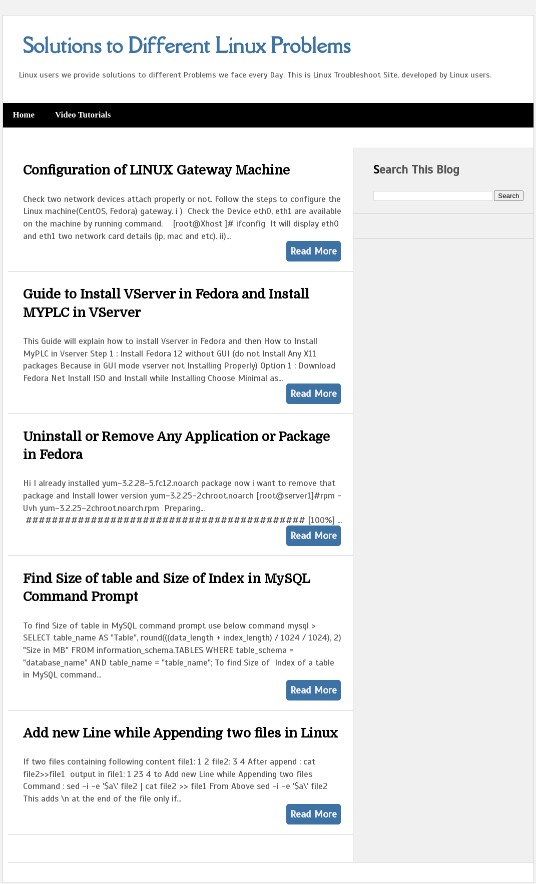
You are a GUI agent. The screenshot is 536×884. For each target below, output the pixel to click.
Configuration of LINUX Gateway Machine (156, 170)
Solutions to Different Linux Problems (186, 45)
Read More (313, 251)
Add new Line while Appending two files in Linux (180, 733)
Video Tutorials (83, 115)
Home (24, 115)
